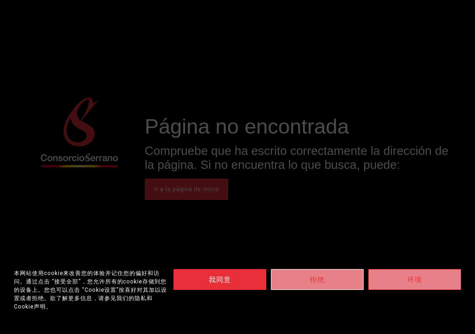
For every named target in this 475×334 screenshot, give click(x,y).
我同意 (220, 280)
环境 (414, 280)
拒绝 (317, 280)
